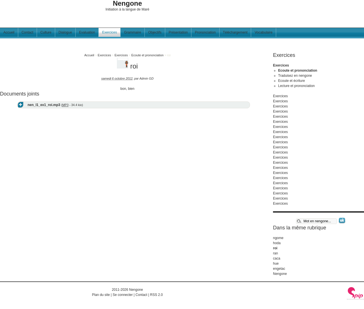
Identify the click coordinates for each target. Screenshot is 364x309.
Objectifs (155, 32)
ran (275, 253)
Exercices (109, 32)
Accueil (9, 32)
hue (276, 264)
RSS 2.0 (156, 295)
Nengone (280, 274)
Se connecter (123, 295)
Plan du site (101, 295)
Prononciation (205, 32)
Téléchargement (235, 32)
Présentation (178, 32)
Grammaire (132, 32)
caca (276, 258)
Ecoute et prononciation (147, 55)
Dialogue (65, 32)
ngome (278, 238)
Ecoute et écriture (291, 81)
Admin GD (146, 78)
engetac (279, 269)
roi (275, 248)
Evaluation (87, 32)
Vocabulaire (263, 32)
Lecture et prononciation (296, 86)
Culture (45, 32)
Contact (27, 32)
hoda (277, 243)
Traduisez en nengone (295, 76)
